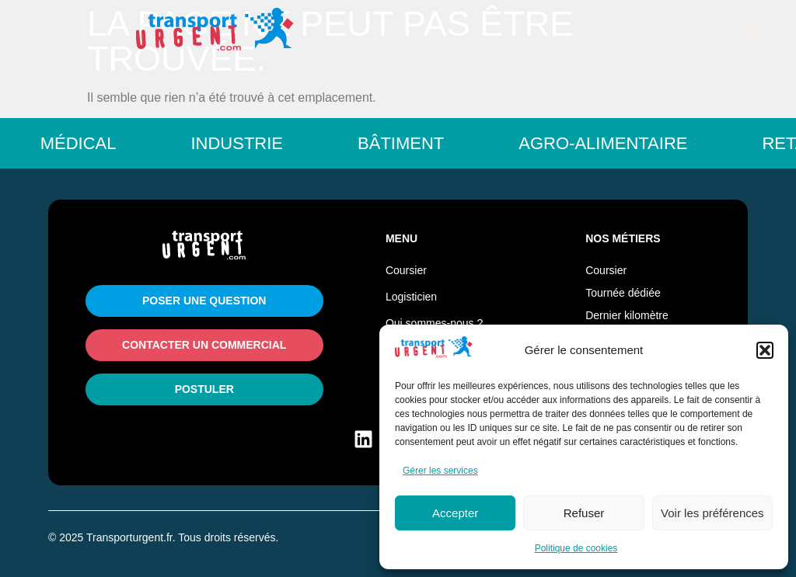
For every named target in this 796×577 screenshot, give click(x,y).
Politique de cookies (576, 548)
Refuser (584, 513)
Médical (88, 143)
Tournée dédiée (623, 293)
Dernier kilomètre (627, 315)
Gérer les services (440, 470)
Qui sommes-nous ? (434, 323)
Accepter (455, 513)
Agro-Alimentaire (612, 143)
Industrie (246, 143)
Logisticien (411, 296)
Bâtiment (410, 143)
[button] (765, 350)
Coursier (406, 270)
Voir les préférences (712, 513)
